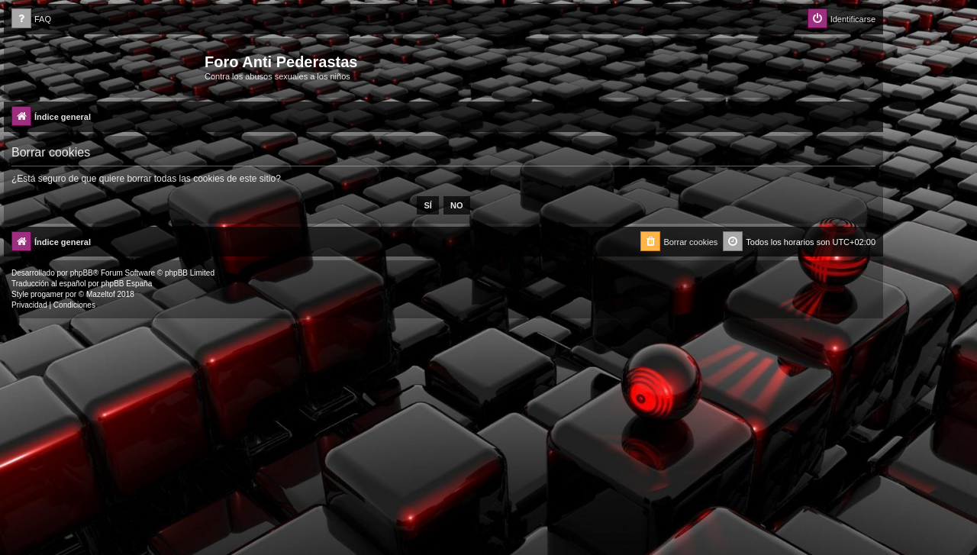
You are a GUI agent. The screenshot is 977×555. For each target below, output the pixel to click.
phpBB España (126, 283)
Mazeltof (100, 294)
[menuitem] (31, 19)
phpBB (81, 273)
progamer (47, 294)
